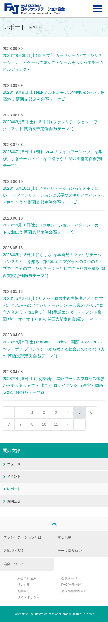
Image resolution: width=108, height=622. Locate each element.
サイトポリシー (28, 597)
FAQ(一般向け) (71, 584)
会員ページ (69, 578)
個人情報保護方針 (74, 591)
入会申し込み (26, 578)
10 (44, 424)
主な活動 (64, 537)
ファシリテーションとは (22, 537)
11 (56, 424)
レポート (14, 489)
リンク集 (23, 584)
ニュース (14, 464)
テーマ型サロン (70, 551)
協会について (13, 564)
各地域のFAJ (13, 551)
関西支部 (11, 450)
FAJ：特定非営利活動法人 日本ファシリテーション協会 (34, 9)
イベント (14, 477)
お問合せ (14, 501)
